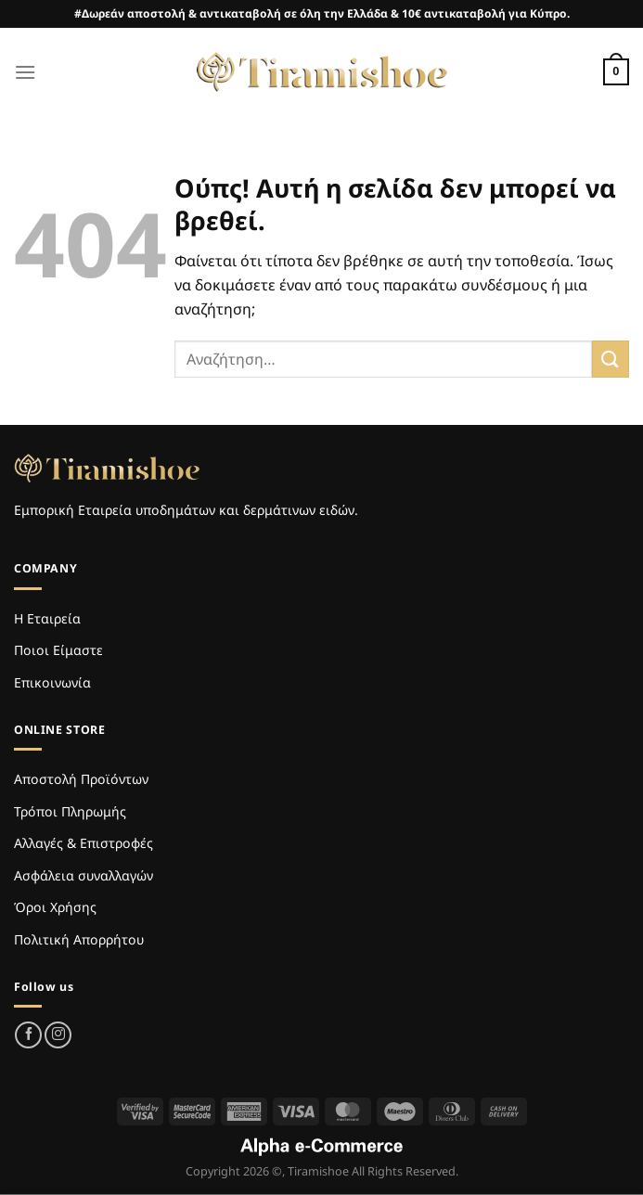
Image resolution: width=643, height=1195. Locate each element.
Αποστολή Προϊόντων (81, 779)
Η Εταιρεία (47, 618)
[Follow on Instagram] (58, 1035)
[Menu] (25, 72)
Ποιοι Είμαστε (58, 650)
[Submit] (610, 359)
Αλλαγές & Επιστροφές (83, 843)
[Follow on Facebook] (28, 1035)
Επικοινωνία (52, 682)
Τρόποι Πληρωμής (70, 811)
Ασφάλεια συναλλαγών (83, 875)
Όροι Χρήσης (55, 907)
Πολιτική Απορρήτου (79, 939)
